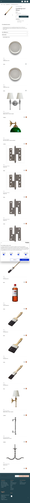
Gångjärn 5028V (5, 193)
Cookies (2, 487)
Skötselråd (4, 34)
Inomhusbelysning (13, 482)
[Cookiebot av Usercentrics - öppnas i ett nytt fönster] (25, 242)
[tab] (15, 25)
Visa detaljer (26, 257)
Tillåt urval (14, 259)
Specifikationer (5, 32)
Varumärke (17, 6)
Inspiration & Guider (23, 482)
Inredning (12, 488)
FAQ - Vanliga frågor (4, 482)
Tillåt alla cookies (24, 259)
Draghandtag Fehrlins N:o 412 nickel (7, 438)
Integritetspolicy (3, 486)
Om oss (21, 481)
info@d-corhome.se (4, 499)
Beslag (11, 481)
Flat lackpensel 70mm (5, 358)
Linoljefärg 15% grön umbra (6, 60)
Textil (11, 486)
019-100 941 (3, 498)
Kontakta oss (3, 481)
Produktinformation (6, 24)
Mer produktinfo (18, 13)
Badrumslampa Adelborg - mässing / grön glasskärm (9, 140)
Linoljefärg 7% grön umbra (6, 87)
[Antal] (17, 17)
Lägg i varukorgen (23, 16)
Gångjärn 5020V (5, 220)
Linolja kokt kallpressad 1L (6, 305)
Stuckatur (12, 489)
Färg (11, 487)
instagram (11, 497)
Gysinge (20, 6)
